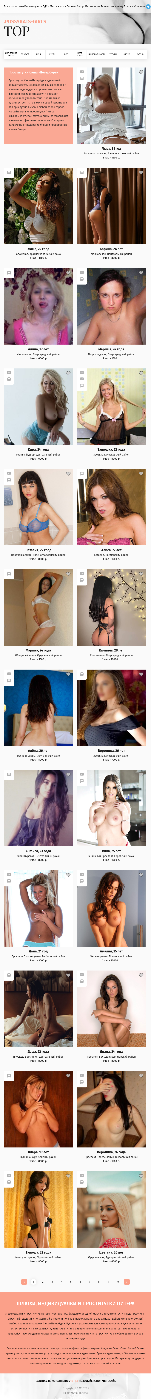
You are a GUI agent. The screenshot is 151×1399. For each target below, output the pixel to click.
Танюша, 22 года (38, 1252)
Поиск (127, 6)
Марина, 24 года (38, 650)
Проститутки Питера (75, 1393)
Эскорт (81, 6)
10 (117, 1281)
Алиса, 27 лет (111, 550)
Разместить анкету (112, 6)
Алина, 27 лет (38, 349)
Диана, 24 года (111, 1052)
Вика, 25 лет (111, 851)
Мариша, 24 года (111, 349)
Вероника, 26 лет (111, 751)
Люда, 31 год (111, 149)
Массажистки (58, 6)
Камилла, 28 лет (111, 650)
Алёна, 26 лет (38, 751)
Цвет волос (79, 54)
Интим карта (92, 6)
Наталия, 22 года (38, 550)
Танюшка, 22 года (111, 450)
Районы (140, 54)
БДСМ (46, 6)
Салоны (71, 6)
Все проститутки (14, 6)
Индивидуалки (33, 6)
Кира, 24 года (38, 450)
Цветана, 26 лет (111, 1252)
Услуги (113, 54)
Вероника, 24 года (111, 1152)
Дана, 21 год (38, 951)
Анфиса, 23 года (38, 851)
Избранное (138, 6)
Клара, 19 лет (38, 1152)
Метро (127, 54)
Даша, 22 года (38, 1052)
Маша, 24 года (38, 249)
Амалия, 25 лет (111, 951)
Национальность (96, 54)
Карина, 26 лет (111, 249)
